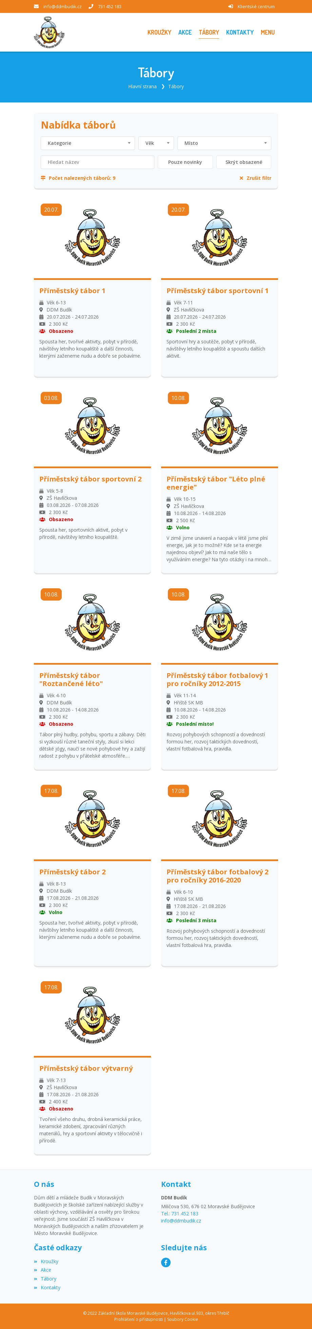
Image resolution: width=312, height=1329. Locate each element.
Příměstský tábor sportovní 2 (90, 479)
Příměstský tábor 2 (72, 872)
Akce (42, 1270)
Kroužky (46, 1261)
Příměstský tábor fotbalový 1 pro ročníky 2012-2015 (217, 679)
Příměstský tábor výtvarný (86, 1068)
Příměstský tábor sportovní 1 (218, 290)
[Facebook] (166, 1262)
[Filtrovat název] (97, 162)
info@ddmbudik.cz (62, 6)
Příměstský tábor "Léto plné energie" (216, 483)
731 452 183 (109, 6)
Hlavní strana (142, 86)
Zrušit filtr (255, 177)
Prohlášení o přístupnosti (138, 1319)
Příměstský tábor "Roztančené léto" (71, 679)
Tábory (176, 86)
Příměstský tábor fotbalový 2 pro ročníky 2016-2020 (217, 876)
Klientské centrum (256, 6)
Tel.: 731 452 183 (179, 1213)
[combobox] (88, 143)
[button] (267, 32)
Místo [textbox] (191, 142)
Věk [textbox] (149, 142)
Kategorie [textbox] (59, 142)
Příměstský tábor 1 (72, 290)
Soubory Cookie (182, 1319)
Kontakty (47, 1287)
